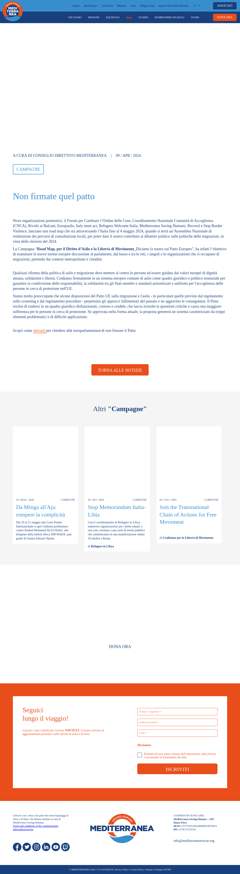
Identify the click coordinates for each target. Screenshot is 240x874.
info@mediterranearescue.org (194, 841)
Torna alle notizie (120, 370)
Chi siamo (75, 17)
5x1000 (195, 17)
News (129, 17)
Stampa (143, 17)
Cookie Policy (137, 869)
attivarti (39, 330)
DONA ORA (224, 17)
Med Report (90, 5)
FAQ (133, 5)
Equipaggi (112, 17)
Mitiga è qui (147, 5)
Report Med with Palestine (174, 5)
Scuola (76, 5)
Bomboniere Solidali (169, 17)
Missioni (93, 17)
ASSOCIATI (224, 5)
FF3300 (167, 869)
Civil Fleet (107, 5)
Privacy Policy (122, 869)
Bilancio (121, 5)
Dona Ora (120, 646)
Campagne (28, 169)
